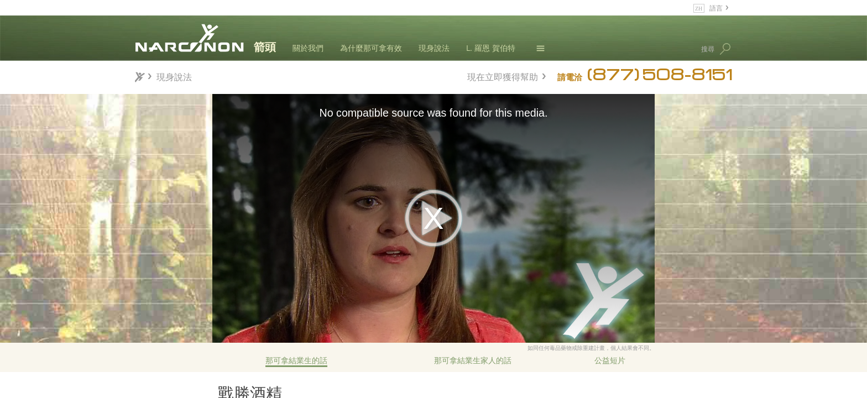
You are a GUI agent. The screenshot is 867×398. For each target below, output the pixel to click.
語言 (716, 7)
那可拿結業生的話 (296, 360)
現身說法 (434, 48)
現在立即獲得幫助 (502, 75)
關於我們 (308, 48)
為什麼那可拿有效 (371, 48)
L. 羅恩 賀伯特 (490, 48)
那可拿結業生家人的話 (472, 360)
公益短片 (609, 360)
